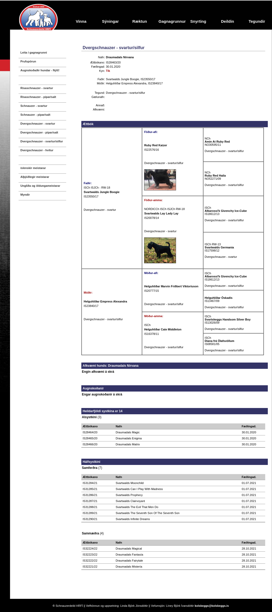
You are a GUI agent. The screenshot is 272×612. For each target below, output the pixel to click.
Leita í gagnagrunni (33, 52)
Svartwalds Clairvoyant (130, 501)
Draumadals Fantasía (129, 554)
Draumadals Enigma (129, 438)
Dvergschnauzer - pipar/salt (39, 132)
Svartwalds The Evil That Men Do (137, 507)
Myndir (25, 194)
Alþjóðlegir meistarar (34, 176)
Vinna (81, 21)
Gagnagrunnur (171, 21)
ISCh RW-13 (213, 244)
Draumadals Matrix (128, 444)
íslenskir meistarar (33, 168)
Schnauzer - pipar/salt (35, 114)
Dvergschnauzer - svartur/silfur (41, 141)
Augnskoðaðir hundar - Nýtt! (39, 70)
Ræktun (139, 21)
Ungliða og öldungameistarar (40, 185)
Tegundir (256, 21)
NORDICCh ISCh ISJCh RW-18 (164, 209)
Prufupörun (28, 61)
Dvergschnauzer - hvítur (36, 150)
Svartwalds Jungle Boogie (122, 79)
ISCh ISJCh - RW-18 (97, 187)
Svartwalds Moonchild (130, 483)
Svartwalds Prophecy (129, 495)
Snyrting (198, 21)
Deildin (227, 21)
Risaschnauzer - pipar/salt (38, 96)
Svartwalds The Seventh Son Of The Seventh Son (147, 513)
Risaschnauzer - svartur (36, 88)
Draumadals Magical (129, 548)
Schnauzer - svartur (33, 105)
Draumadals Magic (128, 432)
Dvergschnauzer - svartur (37, 123)
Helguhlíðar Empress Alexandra (126, 83)
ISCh (208, 207)
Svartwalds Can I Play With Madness (139, 489)
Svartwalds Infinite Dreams (133, 519)
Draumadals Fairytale (129, 560)
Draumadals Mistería (129, 566)
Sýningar (110, 21)
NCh (208, 138)
